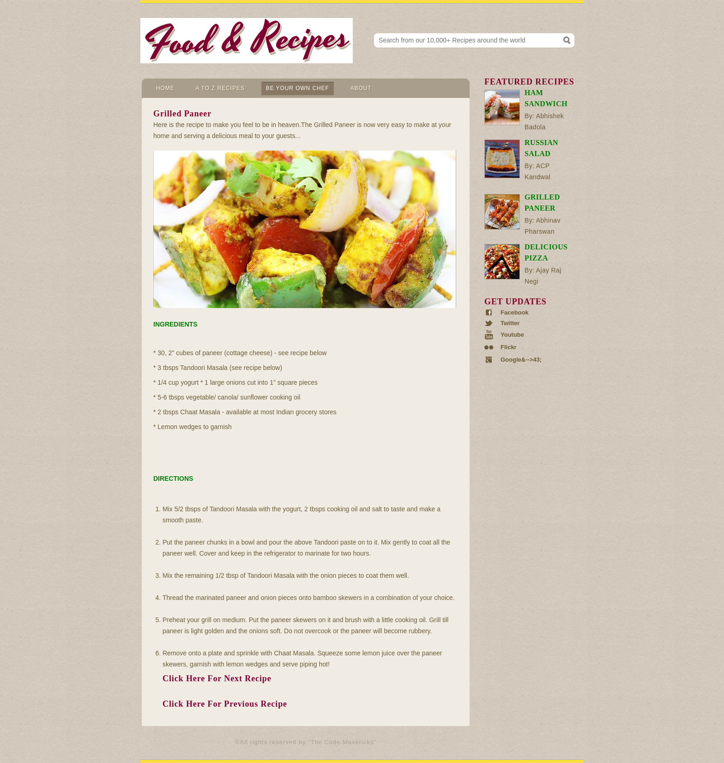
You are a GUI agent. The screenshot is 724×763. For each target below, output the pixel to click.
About (361, 88)
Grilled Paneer (542, 202)
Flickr (509, 347)
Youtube (512, 334)
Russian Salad (541, 148)
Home (165, 88)
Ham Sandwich (546, 98)
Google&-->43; (521, 360)
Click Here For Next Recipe (217, 678)
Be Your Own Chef (297, 88)
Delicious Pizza (546, 252)
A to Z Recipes (220, 88)
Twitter (510, 323)
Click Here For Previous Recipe (225, 703)
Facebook (515, 312)
